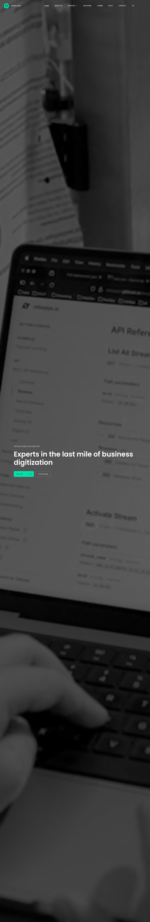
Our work (87, 6)
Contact (122, 6)
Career (100, 6)
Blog (111, 6)
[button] (72, 5)
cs (133, 6)
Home (46, 6)
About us (58, 6)
